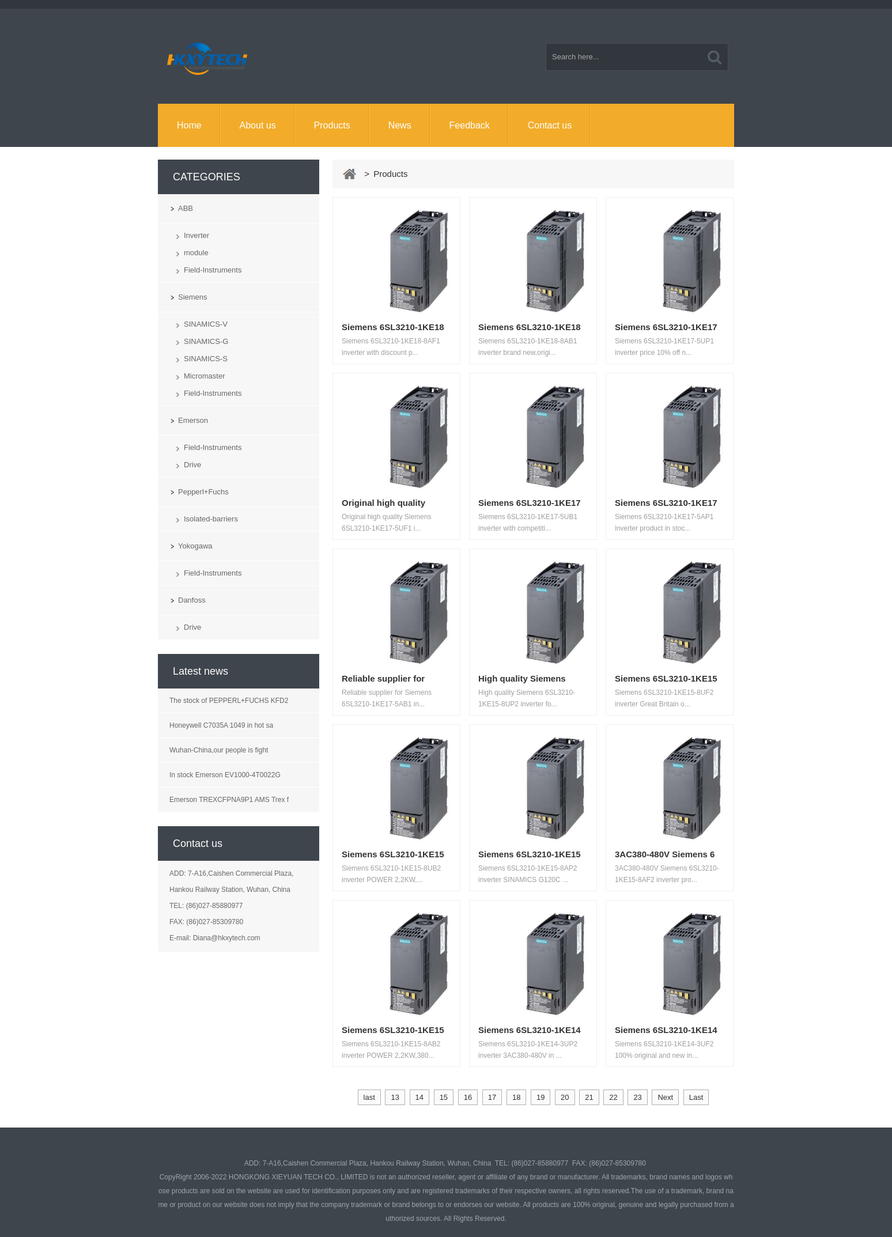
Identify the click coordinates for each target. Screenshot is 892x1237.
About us (258, 125)
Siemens (192, 297)
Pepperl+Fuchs (203, 491)
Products (332, 125)
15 (444, 1097)
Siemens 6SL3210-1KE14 (529, 1030)
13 (395, 1097)
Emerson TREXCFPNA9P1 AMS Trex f (229, 800)
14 (419, 1097)
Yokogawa (195, 546)
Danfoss (192, 600)
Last (696, 1097)
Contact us (550, 125)
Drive (192, 464)
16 (468, 1097)
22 (613, 1097)
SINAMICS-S (206, 358)
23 (637, 1097)
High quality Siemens (522, 678)
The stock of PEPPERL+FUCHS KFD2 (228, 701)
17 (492, 1097)
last (369, 1097)
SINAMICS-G (206, 341)
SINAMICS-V (206, 324)
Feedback (469, 125)
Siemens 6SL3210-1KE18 (393, 327)
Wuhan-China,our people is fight (218, 750)
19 (540, 1097)
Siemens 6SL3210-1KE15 (666, 678)
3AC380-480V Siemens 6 (665, 854)
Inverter (196, 235)
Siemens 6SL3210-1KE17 (666, 327)
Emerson (193, 420)
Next (665, 1097)
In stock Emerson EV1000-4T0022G (225, 775)
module (196, 252)
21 (589, 1097)
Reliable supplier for (383, 678)
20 (565, 1097)
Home (189, 125)
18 (516, 1097)
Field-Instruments (212, 270)
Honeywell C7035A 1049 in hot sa (221, 725)
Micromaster (204, 376)
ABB (185, 208)
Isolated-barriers (211, 519)
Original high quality (383, 503)
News (399, 125)
